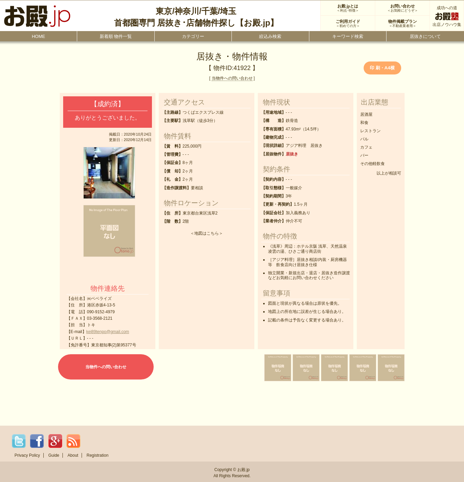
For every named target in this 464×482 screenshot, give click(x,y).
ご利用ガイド (348, 23)
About (73, 455)
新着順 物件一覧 (116, 36)
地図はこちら (206, 233)
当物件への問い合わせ (232, 78)
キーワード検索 (347, 36)
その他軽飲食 (372, 163)
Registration (98, 455)
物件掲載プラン (402, 23)
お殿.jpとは (348, 8)
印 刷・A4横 (382, 67)
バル (364, 139)
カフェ (366, 147)
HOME (38, 36)
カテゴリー (193, 36)
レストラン (370, 130)
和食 (364, 122)
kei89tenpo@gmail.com (107, 331)
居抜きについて (425, 36)
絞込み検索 (270, 36)
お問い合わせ (402, 8)
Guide (53, 455)
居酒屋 (366, 114)
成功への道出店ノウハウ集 (447, 16)
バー (364, 155)
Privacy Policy (27, 455)
